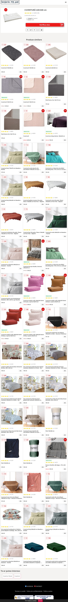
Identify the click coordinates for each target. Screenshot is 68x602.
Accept (40, 600)
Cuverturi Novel (7, 576)
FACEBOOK (29, 586)
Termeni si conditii (20, 591)
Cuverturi (17, 576)
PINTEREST (38, 586)
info (20, 71)
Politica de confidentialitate (34, 591)
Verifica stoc (51, 25)
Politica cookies (48, 591)
